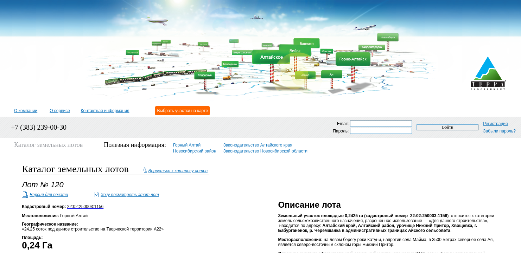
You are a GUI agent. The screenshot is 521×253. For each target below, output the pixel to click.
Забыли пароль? (499, 131)
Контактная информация (105, 110)
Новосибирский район (194, 151)
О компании (25, 110)
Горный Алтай (187, 145)
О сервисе (60, 110)
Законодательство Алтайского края (257, 145)
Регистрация (495, 123)
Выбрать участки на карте (182, 110)
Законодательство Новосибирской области (265, 151)
